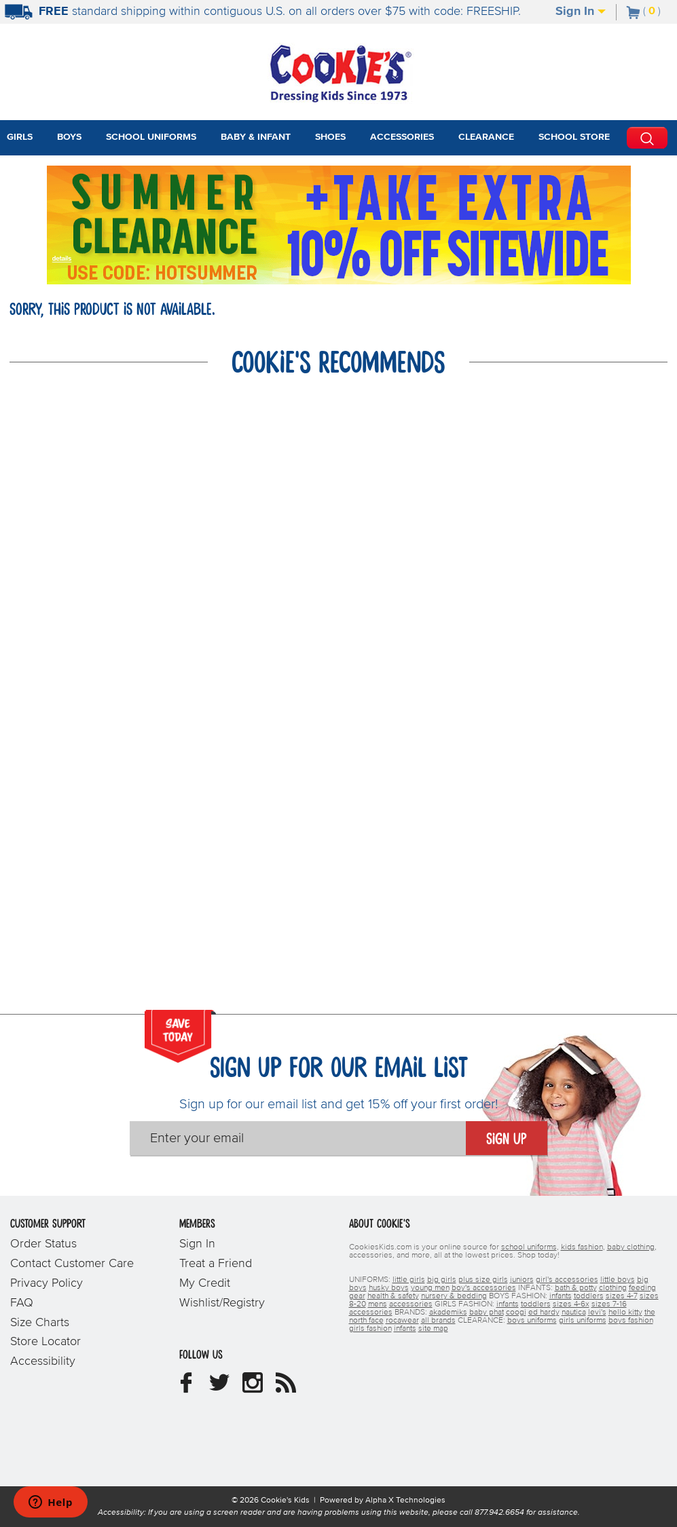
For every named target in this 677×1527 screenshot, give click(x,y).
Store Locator (45, 1342)
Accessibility (42, 1361)
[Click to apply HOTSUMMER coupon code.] (181, 271)
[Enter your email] (298, 1138)
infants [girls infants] (507, 1304)
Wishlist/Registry (222, 1303)
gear (357, 1296)
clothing (613, 1288)
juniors (522, 1280)
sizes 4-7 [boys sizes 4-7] (622, 1296)
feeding (642, 1288)
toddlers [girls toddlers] (536, 1304)
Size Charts (39, 1323)
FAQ (21, 1303)
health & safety (393, 1296)
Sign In (580, 11)
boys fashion (630, 1321)
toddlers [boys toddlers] (589, 1296)
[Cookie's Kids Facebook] (186, 1388)
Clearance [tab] (486, 137)
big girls (441, 1280)
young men (430, 1288)
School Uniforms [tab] (151, 137)
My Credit (204, 1283)
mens (377, 1304)
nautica (574, 1312)
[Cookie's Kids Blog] (286, 1388)
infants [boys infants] (560, 1296)
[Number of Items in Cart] (644, 10)
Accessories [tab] (402, 137)
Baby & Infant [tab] (256, 137)
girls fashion (370, 1329)
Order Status (43, 1244)
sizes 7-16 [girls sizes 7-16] (609, 1304)
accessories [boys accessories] (411, 1304)
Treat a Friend (215, 1264)
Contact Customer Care (72, 1264)
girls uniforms (582, 1321)
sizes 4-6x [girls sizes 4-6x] (571, 1304)
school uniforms (529, 1247)
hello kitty (625, 1312)
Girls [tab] (20, 137)
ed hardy (544, 1312)
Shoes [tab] (330, 137)
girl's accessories (567, 1280)
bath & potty (576, 1288)
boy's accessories (484, 1288)
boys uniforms (532, 1321)
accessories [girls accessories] (370, 1312)
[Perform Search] (647, 138)
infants (405, 1329)
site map (433, 1329)
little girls (408, 1280)
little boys (617, 1280)
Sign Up (506, 1139)
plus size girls (483, 1280)
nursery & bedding (454, 1296)
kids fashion (582, 1247)
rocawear (402, 1321)
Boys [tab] (69, 137)
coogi (516, 1312)
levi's (597, 1312)
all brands (438, 1321)
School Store (574, 137)
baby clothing (631, 1247)
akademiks (448, 1312)
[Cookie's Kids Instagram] (252, 1388)
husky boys (389, 1288)
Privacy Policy (46, 1283)
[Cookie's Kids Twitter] (219, 1388)
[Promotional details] (64, 257)
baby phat (486, 1312)
